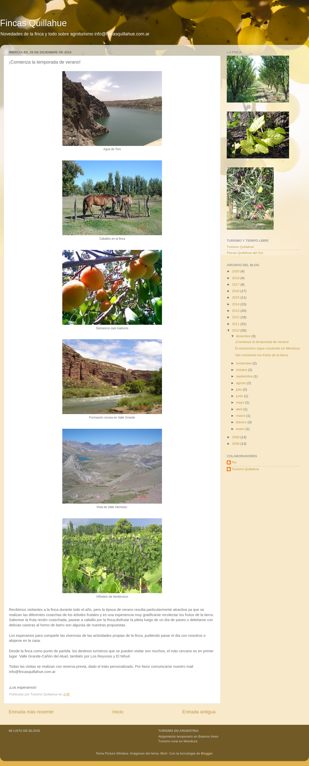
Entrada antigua (199, 711)
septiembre (245, 376)
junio (240, 396)
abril (239, 409)
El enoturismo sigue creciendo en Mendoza (267, 348)
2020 (236, 271)
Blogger (206, 753)
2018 (236, 278)
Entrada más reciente (31, 711)
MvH (163, 753)
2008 (236, 443)
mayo (240, 402)
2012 (236, 317)
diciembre (243, 336)
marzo (241, 416)
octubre (242, 370)
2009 (236, 437)
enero (240, 429)
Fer (234, 462)
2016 (236, 291)
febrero (242, 422)
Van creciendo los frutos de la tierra (261, 355)
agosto (241, 383)
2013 (236, 311)
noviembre (244, 363)
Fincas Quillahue (33, 23)
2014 (236, 304)
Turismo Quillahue (240, 247)
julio (239, 389)
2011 (236, 324)
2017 (236, 284)
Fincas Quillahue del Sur (245, 253)
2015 (236, 297)
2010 (236, 330)
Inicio (117, 711)
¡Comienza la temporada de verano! (262, 342)
